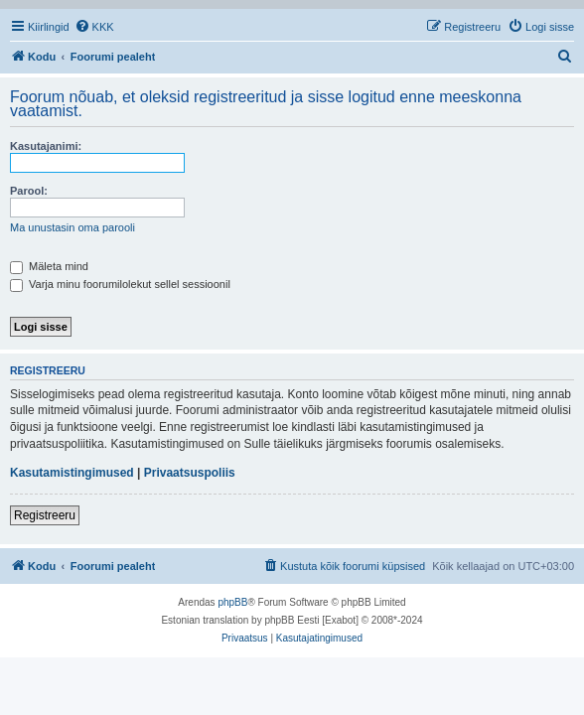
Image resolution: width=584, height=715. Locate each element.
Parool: (29, 191)
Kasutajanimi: (45, 146)
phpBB (232, 602)
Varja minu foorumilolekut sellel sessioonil (120, 284)
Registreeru (44, 515)
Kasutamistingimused (72, 473)
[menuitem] (94, 27)
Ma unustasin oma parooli (72, 227)
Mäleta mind (49, 266)
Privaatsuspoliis (189, 473)
